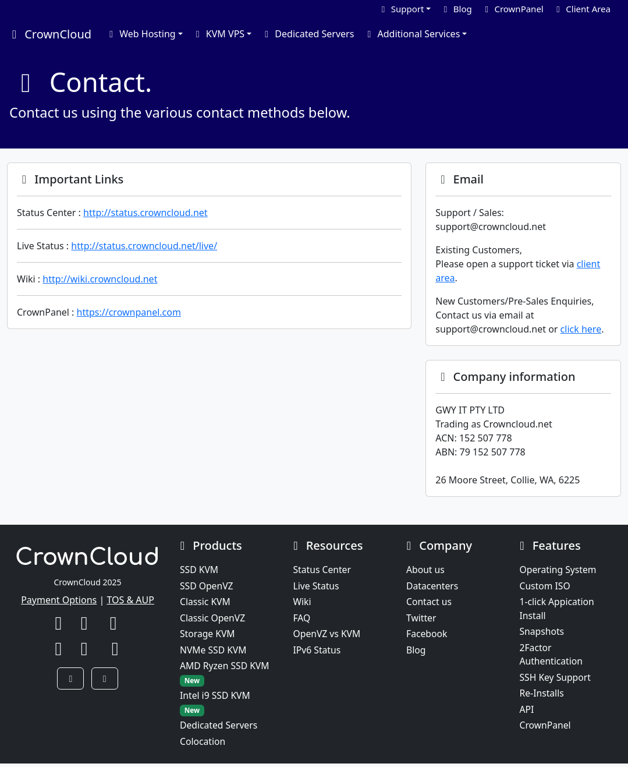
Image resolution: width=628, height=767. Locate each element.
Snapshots (542, 633)
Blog (416, 651)
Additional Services (411, 33)
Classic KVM (206, 602)
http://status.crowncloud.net (145, 212)
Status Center (322, 570)
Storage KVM (208, 635)
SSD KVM (199, 570)
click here (581, 329)
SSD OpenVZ (207, 586)
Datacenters (432, 586)
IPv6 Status (317, 651)
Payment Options (59, 599)
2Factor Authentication (552, 656)
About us (425, 570)
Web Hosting (140, 33)
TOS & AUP (130, 599)
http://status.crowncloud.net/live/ (144, 245)
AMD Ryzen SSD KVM (225, 675)
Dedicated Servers (307, 33)
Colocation (203, 744)
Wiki (302, 602)
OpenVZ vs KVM (327, 635)
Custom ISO (546, 586)
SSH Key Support (556, 679)
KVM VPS (218, 33)
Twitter (421, 619)
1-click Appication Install (558, 609)
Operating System (559, 570)
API (527, 712)
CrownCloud (49, 34)
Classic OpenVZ (213, 619)
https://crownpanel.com (129, 312)
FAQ (302, 619)
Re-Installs (542, 696)
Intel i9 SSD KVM (215, 705)
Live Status (316, 586)
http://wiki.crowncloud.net (99, 279)
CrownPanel (546, 728)
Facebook (427, 635)
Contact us (429, 602)
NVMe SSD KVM (214, 651)
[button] (70, 678)
